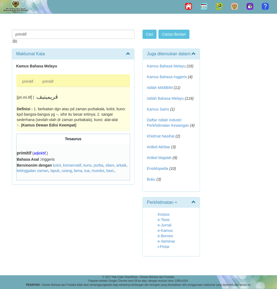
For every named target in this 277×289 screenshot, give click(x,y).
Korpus (163, 214)
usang (67, 170)
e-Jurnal (164, 225)
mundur (98, 170)
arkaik (121, 165)
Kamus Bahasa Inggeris (167, 77)
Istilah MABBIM (160, 87)
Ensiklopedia (157, 168)
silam (109, 165)
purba (98, 165)
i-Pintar (163, 247)
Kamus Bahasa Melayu (167, 66)
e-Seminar (166, 241)
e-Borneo (165, 236)
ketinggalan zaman (33, 170)
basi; (110, 170)
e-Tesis (163, 220)
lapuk (54, 170)
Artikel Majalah (159, 158)
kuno (87, 165)
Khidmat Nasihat (161, 136)
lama (78, 170)
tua (86, 170)
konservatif (72, 165)
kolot (57, 165)
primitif (27, 81)
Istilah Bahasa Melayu (165, 98)
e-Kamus (165, 230)
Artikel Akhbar (158, 147)
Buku (151, 179)
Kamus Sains (158, 109)
